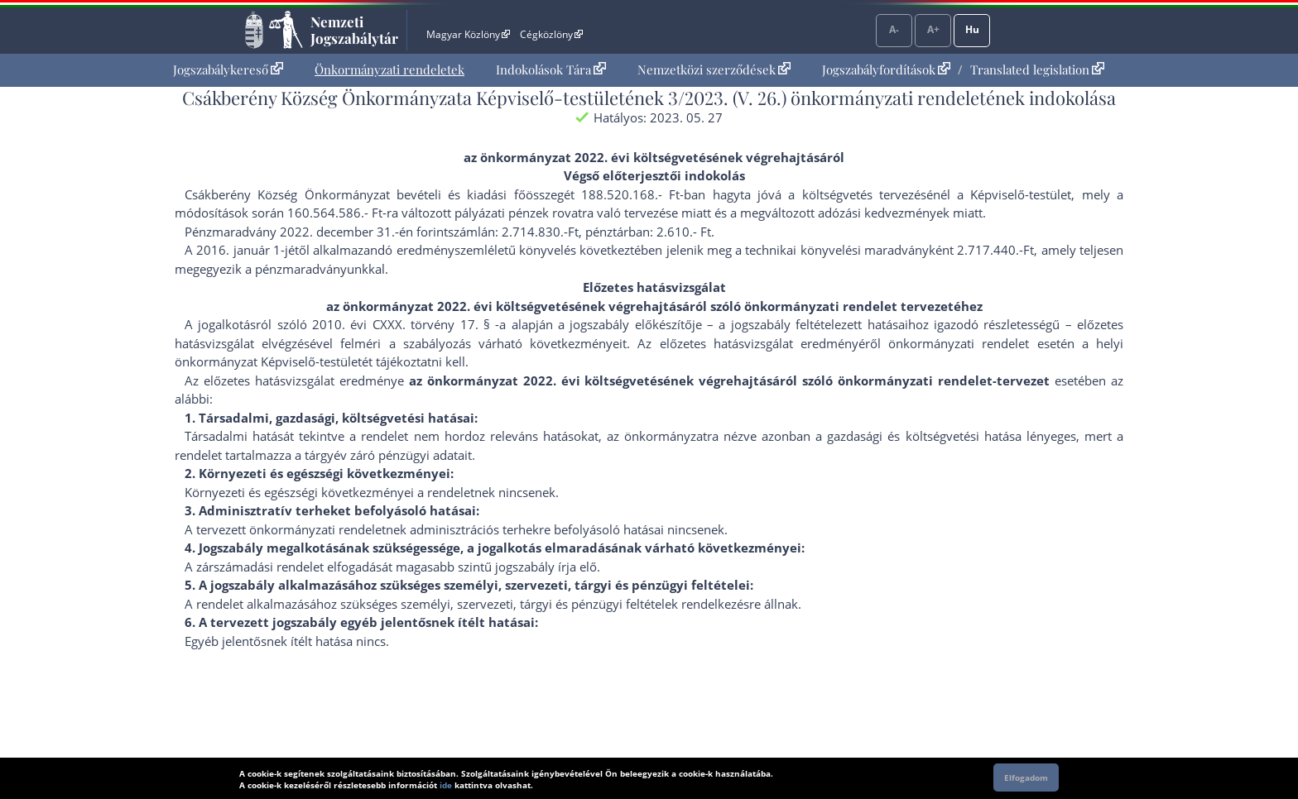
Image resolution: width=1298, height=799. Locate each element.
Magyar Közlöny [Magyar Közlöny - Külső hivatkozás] (468, 34)
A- (894, 29)
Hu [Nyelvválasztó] (972, 29)
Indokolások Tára (551, 69)
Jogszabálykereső (228, 69)
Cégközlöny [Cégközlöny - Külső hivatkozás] (551, 34)
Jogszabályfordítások (886, 69)
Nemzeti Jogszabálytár (354, 29)
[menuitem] (228, 69)
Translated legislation (1037, 69)
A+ (933, 29)
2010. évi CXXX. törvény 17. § (401, 324)
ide (446, 785)
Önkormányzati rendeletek (389, 69)
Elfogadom (1026, 777)
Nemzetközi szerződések (714, 69)
